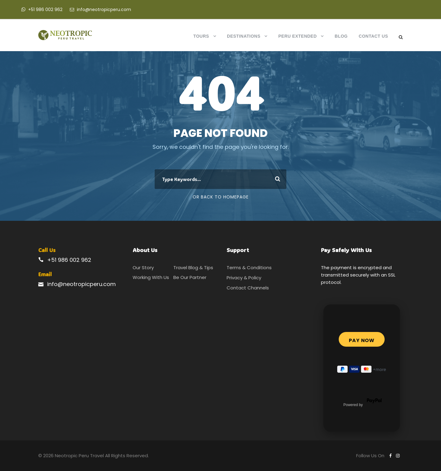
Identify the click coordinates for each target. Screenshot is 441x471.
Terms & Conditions (249, 267)
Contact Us (373, 36)
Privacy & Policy (244, 277)
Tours (201, 36)
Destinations (243, 36)
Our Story (143, 267)
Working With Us (151, 277)
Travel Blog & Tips (193, 267)
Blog (341, 36)
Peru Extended (297, 36)
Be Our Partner (189, 277)
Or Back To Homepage (221, 197)
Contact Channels (248, 287)
